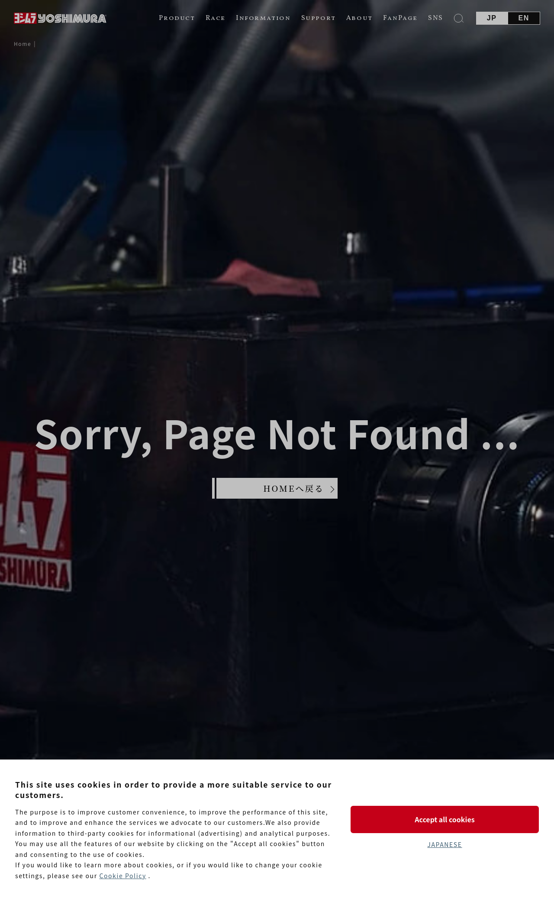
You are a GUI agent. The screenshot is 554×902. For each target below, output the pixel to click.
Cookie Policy (122, 875)
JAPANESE (444, 844)
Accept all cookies (444, 819)
